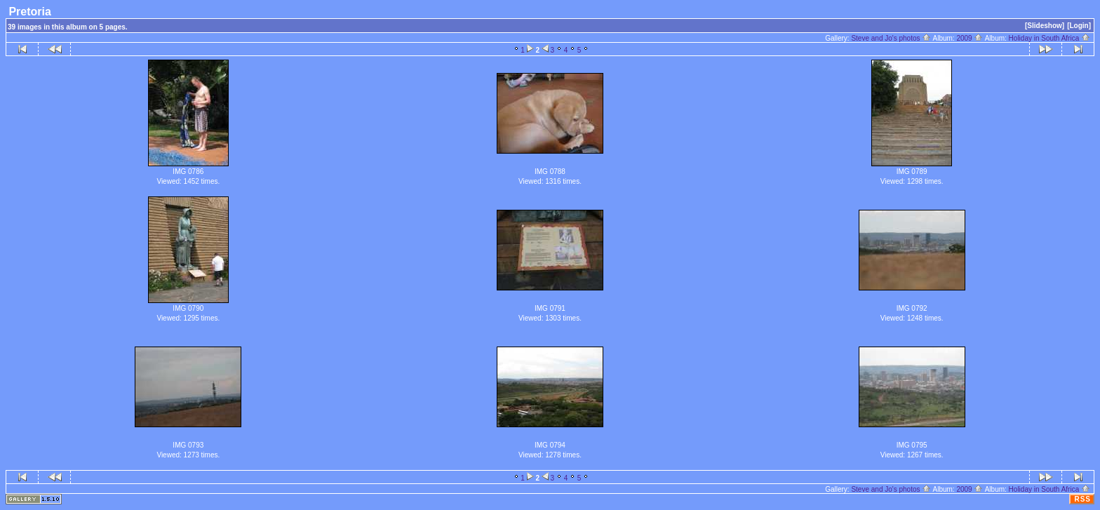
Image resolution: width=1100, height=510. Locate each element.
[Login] (1079, 25)
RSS (1082, 499)
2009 (969, 38)
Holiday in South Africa (1049, 38)
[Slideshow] (1044, 25)
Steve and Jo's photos (891, 38)
